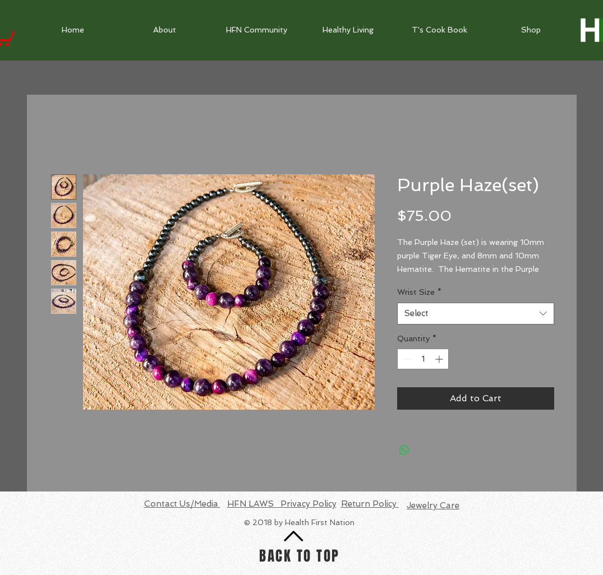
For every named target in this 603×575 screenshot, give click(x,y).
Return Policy (370, 504)
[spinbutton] (423, 359)
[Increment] (440, 359)
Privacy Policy (306, 504)
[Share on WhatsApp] (404, 450)
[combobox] (475, 313)
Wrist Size (419, 292)
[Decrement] (406, 359)
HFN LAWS (251, 504)
